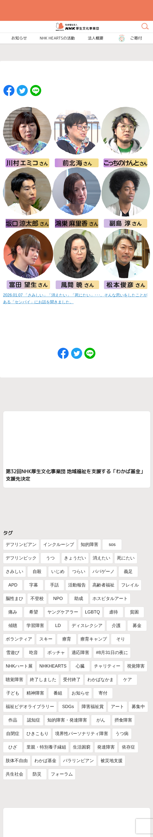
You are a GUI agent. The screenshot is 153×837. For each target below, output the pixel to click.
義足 (128, 571)
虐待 (113, 612)
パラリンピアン (78, 760)
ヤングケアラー (62, 612)
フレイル (130, 585)
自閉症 (12, 733)
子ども (12, 693)
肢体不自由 (17, 760)
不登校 (37, 598)
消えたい (101, 558)
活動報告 (77, 585)
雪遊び (12, 652)
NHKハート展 (19, 666)
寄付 (103, 693)
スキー (45, 639)
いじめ (57, 571)
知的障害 (89, 544)
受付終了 (72, 679)
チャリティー (107, 666)
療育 (66, 639)
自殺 (37, 571)
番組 (57, 693)
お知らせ (80, 693)
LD (58, 625)
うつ (50, 558)
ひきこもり (37, 733)
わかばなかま (100, 679)
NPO (58, 598)
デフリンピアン (21, 544)
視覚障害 (136, 666)
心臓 (80, 666)
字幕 (33, 585)
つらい (78, 571)
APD (12, 585)
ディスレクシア (87, 625)
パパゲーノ (103, 571)
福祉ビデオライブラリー (30, 706)
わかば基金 (45, 760)
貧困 (134, 612)
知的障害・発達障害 (67, 720)
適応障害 (80, 652)
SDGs (68, 706)
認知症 (33, 720)
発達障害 (106, 747)
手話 (54, 585)
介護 (116, 625)
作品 (12, 720)
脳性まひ (14, 598)
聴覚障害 (14, 679)
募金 (137, 625)
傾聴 (12, 625)
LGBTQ (92, 612)
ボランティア (19, 639)
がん (100, 720)
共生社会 (14, 774)
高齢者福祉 (103, 585)
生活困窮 (81, 747)
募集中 (138, 706)
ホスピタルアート (110, 598)
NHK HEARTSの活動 (57, 38)
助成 (78, 598)
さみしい (14, 571)
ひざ (12, 747)
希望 (33, 612)
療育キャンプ (93, 639)
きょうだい (75, 558)
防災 (37, 774)
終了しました (43, 679)
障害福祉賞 (93, 706)
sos (112, 544)
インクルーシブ (58, 544)
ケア (127, 679)
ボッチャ (56, 652)
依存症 (128, 747)
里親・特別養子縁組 (46, 747)
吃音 (33, 652)
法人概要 (95, 38)
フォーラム (62, 774)
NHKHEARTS (52, 666)
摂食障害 (123, 720)
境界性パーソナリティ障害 (81, 733)
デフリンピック (21, 558)
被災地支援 (112, 760)
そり (120, 639)
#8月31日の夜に (112, 652)
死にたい (126, 558)
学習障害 (35, 625)
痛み (12, 612)
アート (117, 706)
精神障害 (35, 693)
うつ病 (121, 733)
